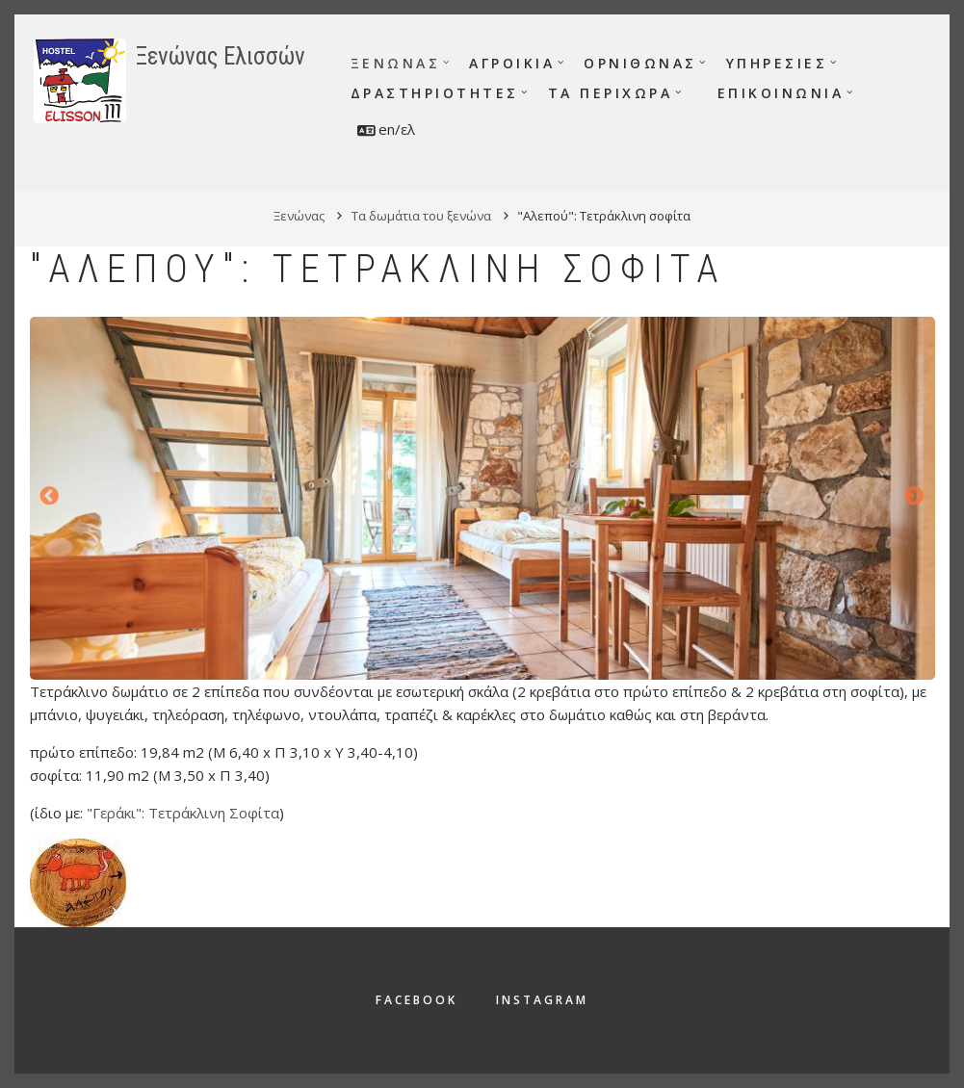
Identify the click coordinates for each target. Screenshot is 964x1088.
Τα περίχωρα (610, 93)
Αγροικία (512, 63)
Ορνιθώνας (640, 63)
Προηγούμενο (50, 497)
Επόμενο (915, 497)
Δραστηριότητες (435, 93)
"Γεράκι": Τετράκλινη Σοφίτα (183, 812)
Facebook (416, 1000)
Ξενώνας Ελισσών (220, 56)
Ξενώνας (396, 63)
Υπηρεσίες (777, 63)
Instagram (542, 1000)
